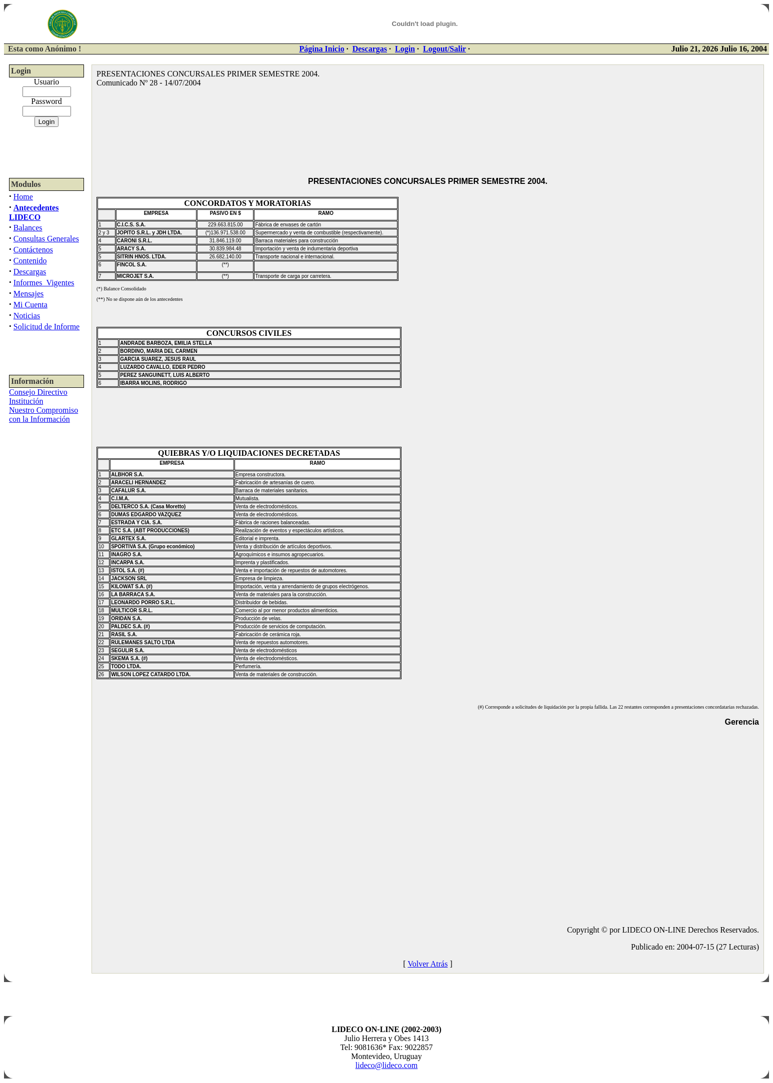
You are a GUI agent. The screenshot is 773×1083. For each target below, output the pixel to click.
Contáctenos (33, 249)
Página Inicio (321, 48)
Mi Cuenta (31, 304)
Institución (26, 401)
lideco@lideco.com (387, 1065)
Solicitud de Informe (47, 326)
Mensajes (29, 293)
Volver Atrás (428, 964)
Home (23, 196)
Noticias (27, 315)
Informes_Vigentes (44, 282)
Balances (28, 227)
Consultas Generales (46, 238)
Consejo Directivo (38, 392)
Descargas (369, 48)
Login (405, 48)
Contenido (30, 260)
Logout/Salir (444, 48)
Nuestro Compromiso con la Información (43, 414)
